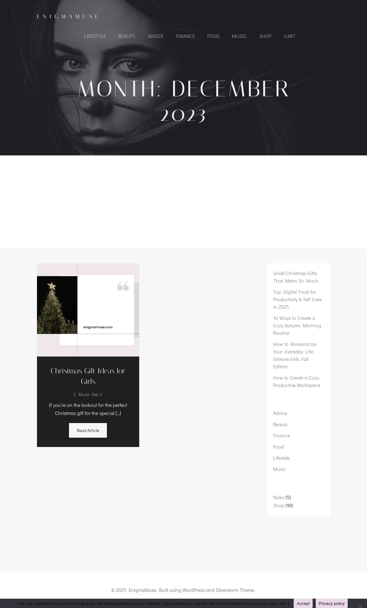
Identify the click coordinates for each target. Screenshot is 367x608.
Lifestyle (95, 36)
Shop (265, 36)
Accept (303, 603)
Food (213, 36)
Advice (155, 36)
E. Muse (81, 394)
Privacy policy (332, 603)
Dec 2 (97, 394)
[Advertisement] (183, 202)
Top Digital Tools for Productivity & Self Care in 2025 (297, 299)
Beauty (126, 36)
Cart (290, 36)
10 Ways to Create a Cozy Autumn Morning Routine (297, 325)
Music (239, 36)
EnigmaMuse (69, 16)
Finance (185, 36)
